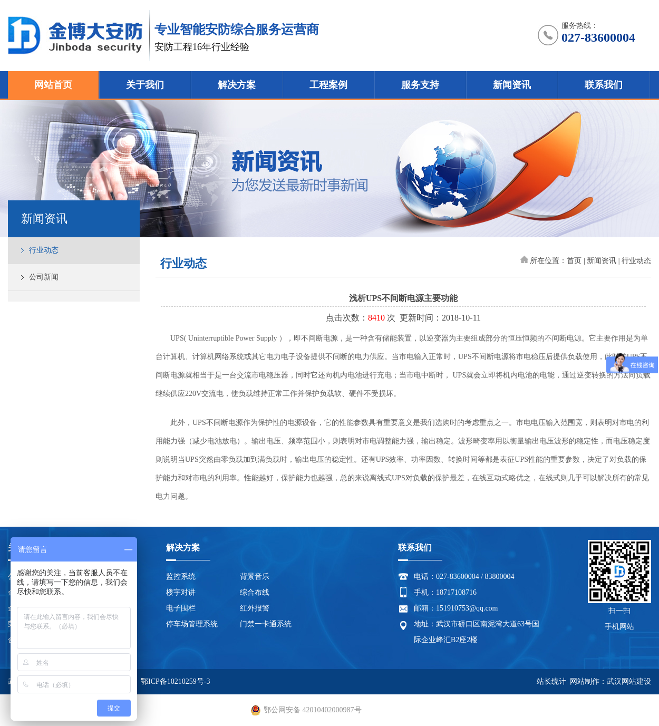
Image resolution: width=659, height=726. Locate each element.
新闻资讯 (512, 85)
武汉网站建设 (629, 681)
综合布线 (254, 592)
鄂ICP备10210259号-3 (175, 681)
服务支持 (420, 85)
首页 (574, 261)
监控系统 (181, 576)
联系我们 (604, 85)
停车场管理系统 (192, 624)
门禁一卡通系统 (266, 624)
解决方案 (237, 85)
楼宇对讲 (181, 592)
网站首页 (53, 85)
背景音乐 (254, 576)
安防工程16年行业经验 (201, 47)
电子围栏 (181, 608)
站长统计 (551, 681)
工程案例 (328, 85)
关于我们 (145, 85)
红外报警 (254, 608)
